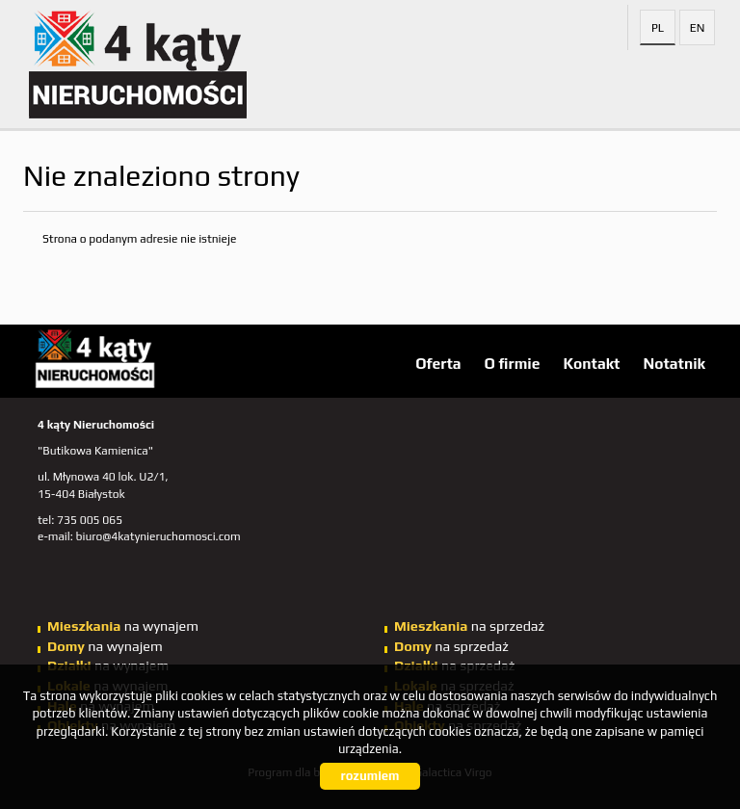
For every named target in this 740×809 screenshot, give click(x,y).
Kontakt (591, 363)
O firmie (513, 363)
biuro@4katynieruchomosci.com (158, 536)
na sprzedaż (469, 626)
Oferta (438, 363)
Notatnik (674, 363)
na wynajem (122, 626)
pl (657, 28)
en (697, 28)
